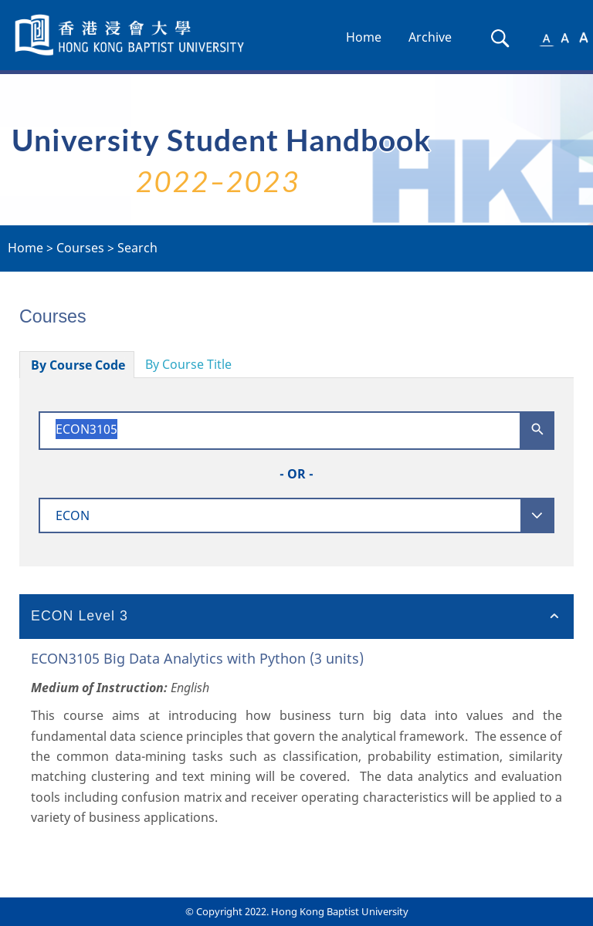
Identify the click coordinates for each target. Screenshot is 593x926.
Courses (80, 247)
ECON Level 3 (79, 616)
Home (363, 37)
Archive (430, 37)
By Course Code (78, 365)
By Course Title (188, 364)
